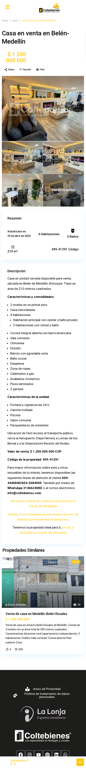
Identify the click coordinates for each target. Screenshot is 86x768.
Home (5, 20)
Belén (11, 604)
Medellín (21, 604)
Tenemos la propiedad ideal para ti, (37, 527)
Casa (14, 20)
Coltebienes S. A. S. (19, 762)
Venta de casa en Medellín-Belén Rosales (36, 614)
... (23, 642)
